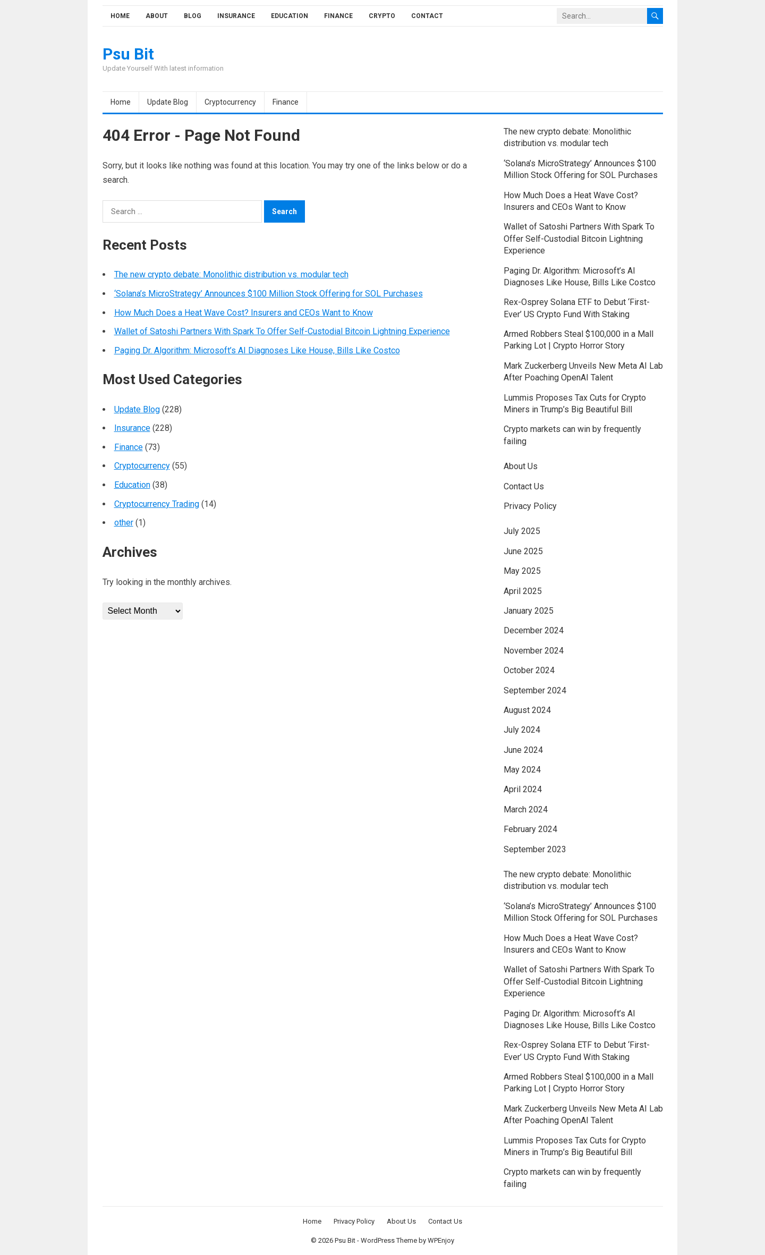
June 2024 (523, 750)
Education (289, 16)
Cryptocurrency (230, 102)
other (123, 523)
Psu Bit (128, 54)
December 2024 (534, 630)
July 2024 (522, 730)
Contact (427, 16)
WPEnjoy (441, 1240)
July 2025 (522, 531)
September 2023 (535, 849)
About (157, 16)
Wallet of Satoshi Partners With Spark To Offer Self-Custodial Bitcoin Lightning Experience (282, 331)
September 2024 (535, 690)
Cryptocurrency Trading (156, 504)
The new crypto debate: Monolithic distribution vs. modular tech (231, 274)
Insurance (236, 16)
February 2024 (530, 829)
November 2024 (534, 651)
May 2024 (522, 770)
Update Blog (167, 102)
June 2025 (523, 551)
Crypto (382, 16)
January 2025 (529, 611)
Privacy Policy (530, 506)
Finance (338, 16)
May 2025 (522, 571)
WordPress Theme (389, 1240)
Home (120, 16)
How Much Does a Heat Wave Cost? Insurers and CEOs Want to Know (243, 313)
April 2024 (523, 789)
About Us (521, 466)
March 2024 (526, 809)
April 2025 (523, 591)
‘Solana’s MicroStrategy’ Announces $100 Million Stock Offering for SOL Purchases (268, 294)
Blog (192, 16)
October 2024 (529, 670)
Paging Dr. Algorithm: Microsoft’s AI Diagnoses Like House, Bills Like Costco (257, 350)
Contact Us (524, 486)
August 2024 (527, 710)
